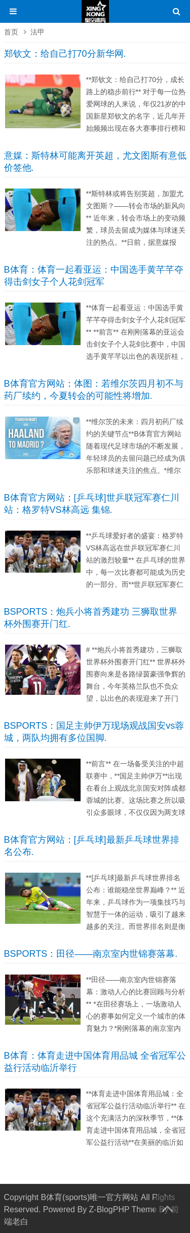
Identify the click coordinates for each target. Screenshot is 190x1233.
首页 (11, 32)
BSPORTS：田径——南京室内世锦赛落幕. (91, 954)
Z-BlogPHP (109, 1209)
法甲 (37, 32)
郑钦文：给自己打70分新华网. (65, 54)
